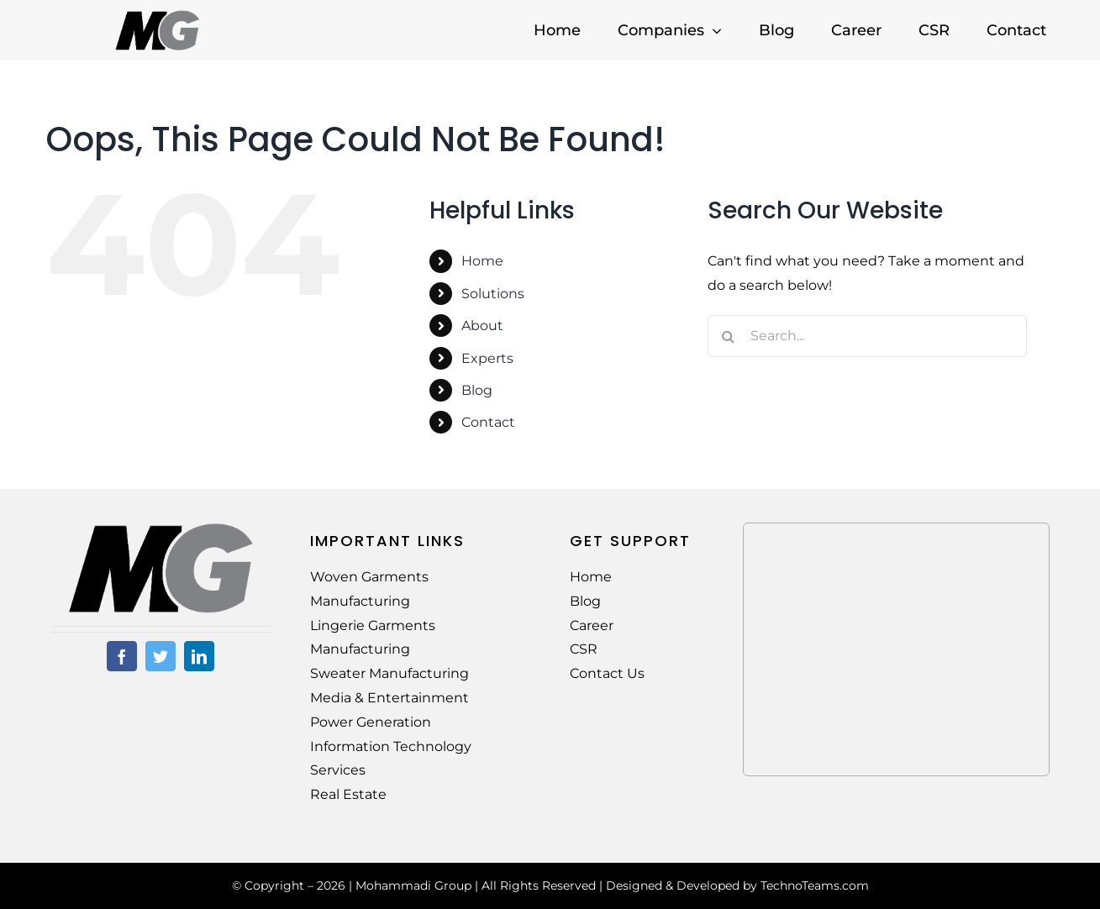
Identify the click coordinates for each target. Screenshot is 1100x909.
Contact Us (607, 673)
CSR (583, 649)
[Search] (729, 336)
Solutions (492, 294)
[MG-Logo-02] (160, 529)
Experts (487, 358)
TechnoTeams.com (815, 885)
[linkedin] (199, 656)
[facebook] (122, 656)
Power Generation (370, 722)
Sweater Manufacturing (389, 673)
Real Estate (348, 794)
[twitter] (160, 656)
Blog (476, 390)
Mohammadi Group (413, 885)
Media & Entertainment (389, 698)
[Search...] (867, 336)
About (482, 326)
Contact (488, 422)
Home (482, 261)
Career (591, 625)
